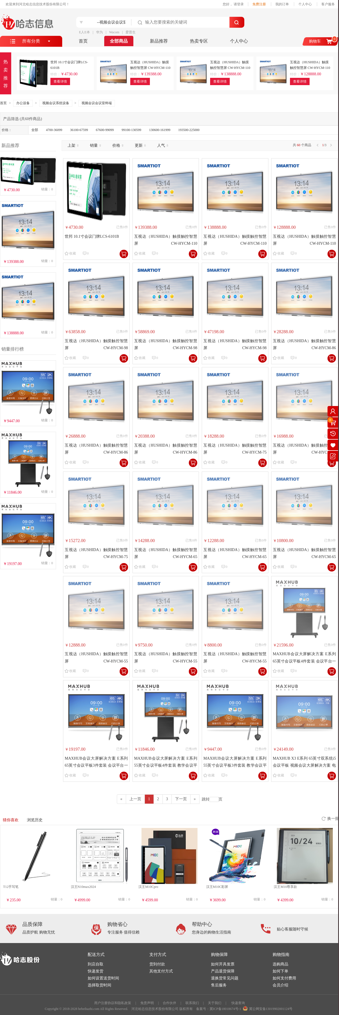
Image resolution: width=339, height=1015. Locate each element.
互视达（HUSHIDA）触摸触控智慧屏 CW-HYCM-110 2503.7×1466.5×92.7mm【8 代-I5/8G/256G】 (235, 240)
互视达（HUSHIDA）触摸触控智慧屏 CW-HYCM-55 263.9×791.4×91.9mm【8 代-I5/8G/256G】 (166, 658)
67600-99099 (105, 130)
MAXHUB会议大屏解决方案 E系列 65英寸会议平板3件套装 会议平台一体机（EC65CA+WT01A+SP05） (96, 762)
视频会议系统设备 (55, 103)
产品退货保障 (222, 971)
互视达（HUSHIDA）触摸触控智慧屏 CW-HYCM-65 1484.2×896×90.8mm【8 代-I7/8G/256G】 (166, 554)
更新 (140, 145)
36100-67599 (79, 130)
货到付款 (157, 964)
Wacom (114, 32)
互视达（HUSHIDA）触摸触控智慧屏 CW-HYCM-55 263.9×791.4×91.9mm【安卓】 (235, 658)
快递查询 (238, 1003)
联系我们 (192, 1003)
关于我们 (214, 1003)
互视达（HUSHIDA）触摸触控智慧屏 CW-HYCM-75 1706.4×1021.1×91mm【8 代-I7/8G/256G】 (235, 449)
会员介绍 (280, 985)
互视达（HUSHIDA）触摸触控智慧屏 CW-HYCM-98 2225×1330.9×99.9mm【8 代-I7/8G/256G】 (96, 345)
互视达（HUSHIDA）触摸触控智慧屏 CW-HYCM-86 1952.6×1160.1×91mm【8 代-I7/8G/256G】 (304, 345)
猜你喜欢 (10, 820)
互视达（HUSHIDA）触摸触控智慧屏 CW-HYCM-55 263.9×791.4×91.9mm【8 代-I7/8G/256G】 (96, 658)
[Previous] (121, 799)
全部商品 (119, 41)
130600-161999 (159, 130)
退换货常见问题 (224, 978)
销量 (95, 145)
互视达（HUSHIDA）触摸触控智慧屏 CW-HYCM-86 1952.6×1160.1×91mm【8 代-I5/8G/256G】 (96, 449)
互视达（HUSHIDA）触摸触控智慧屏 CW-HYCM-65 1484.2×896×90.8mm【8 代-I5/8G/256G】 (235, 554)
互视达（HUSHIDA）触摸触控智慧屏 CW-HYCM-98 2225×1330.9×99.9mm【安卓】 (235, 345)
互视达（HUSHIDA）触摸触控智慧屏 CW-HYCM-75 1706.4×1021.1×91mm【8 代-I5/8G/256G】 (304, 449)
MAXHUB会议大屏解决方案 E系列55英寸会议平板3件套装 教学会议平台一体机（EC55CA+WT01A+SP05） (235, 762)
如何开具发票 (222, 964)
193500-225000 (188, 130)
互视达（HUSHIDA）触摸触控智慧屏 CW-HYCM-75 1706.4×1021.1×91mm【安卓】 (96, 554)
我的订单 (282, 4)
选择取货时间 (99, 985)
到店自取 (95, 964)
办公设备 (23, 103)
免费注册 (259, 4)
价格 (118, 145)
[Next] (194, 799)
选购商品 (280, 964)
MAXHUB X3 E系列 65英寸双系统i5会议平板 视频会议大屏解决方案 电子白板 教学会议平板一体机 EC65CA (304, 762)
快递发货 (95, 971)
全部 (34, 130)
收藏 (72, 253)
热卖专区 (199, 41)
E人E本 (84, 32)
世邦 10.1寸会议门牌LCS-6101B (92, 236)
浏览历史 (35, 820)
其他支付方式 (161, 971)
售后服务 (219, 985)
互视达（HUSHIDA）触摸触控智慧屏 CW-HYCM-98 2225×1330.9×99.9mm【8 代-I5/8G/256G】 (166, 345)
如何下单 (280, 971)
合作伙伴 (169, 1003)
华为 (99, 32)
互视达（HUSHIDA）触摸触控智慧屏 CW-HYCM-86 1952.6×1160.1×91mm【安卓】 (166, 449)
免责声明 (147, 1003)
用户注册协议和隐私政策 (112, 1003)
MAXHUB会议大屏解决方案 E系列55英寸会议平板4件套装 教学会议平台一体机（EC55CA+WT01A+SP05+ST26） (166, 762)
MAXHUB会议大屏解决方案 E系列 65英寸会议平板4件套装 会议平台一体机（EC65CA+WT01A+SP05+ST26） (304, 658)
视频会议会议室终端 (97, 103)
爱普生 (131, 32)
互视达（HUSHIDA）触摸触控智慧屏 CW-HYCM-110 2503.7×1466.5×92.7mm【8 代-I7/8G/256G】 (166, 240)
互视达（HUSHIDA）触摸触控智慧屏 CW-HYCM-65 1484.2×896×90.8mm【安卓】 (304, 554)
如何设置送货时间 (103, 978)
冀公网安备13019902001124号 (271, 1009)
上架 (73, 145)
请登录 (239, 4)
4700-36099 (54, 130)
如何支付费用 (284, 978)
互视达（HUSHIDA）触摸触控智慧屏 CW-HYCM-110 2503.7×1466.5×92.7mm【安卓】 (304, 240)
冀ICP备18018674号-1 (225, 1009)
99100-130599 (131, 130)
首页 (83, 41)
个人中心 (305, 4)
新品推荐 (159, 41)
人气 (162, 145)
